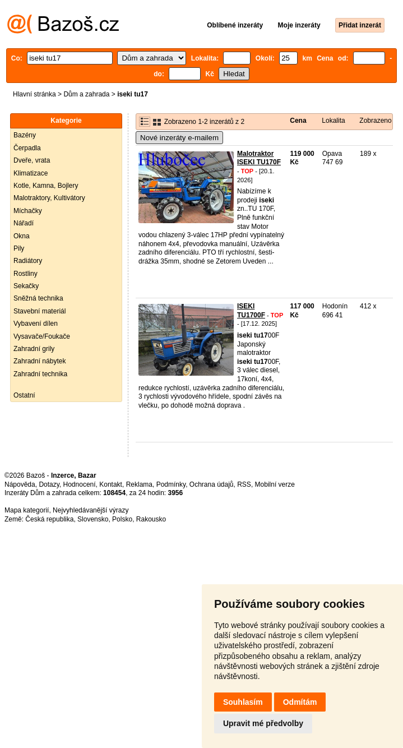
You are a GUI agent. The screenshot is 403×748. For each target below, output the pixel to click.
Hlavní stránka (34, 94)
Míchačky (27, 211)
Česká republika (49, 519)
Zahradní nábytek (39, 361)
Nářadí (23, 223)
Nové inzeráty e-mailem (179, 137)
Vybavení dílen (35, 323)
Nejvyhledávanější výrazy (90, 510)
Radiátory (27, 261)
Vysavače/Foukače (41, 336)
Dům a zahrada (86, 94)
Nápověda (19, 484)
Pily (18, 248)
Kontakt (110, 484)
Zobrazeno (375, 120)
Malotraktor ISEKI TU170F (259, 158)
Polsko (122, 519)
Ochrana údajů (211, 484)
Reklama (139, 484)
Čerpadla (27, 148)
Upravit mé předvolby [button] (263, 723)
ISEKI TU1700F (251, 310)
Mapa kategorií (26, 510)
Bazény (24, 135)
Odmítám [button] (300, 702)
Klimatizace (30, 173)
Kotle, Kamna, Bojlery (45, 186)
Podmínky (171, 484)
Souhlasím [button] (243, 702)
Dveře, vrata (31, 160)
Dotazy (49, 484)
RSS (244, 484)
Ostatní (24, 395)
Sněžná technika (38, 298)
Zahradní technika (40, 374)
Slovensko (92, 519)
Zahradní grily (33, 349)
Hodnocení (79, 484)
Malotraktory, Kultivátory (49, 198)
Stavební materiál (39, 311)
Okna (21, 236)
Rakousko (151, 519)
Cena (298, 120)
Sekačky (26, 286)
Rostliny (25, 274)
